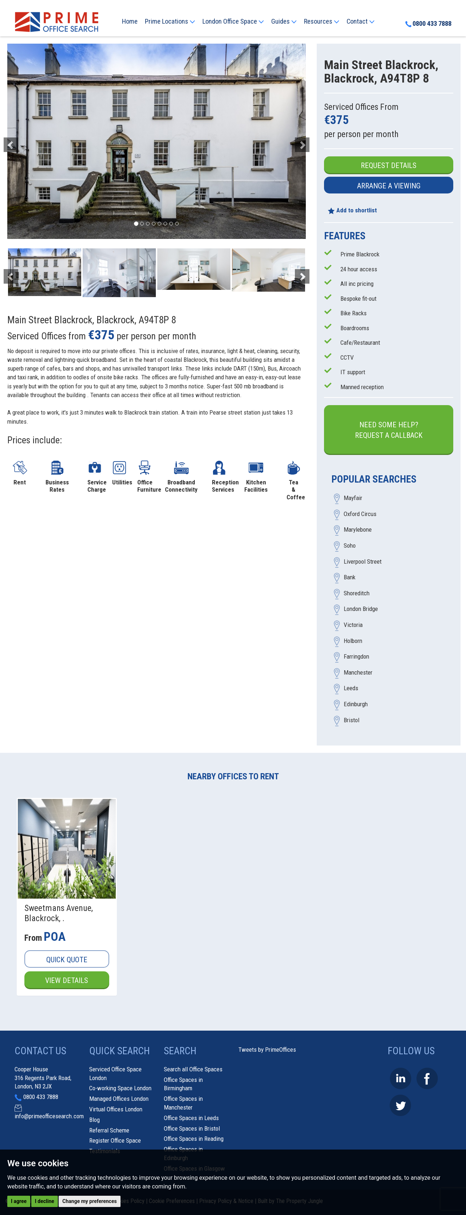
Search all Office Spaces (193, 1069)
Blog (94, 1119)
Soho (350, 545)
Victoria (353, 625)
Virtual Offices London (115, 1109)
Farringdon (356, 656)
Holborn (353, 640)
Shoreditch (357, 593)
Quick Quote (66, 959)
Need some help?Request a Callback (389, 430)
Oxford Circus (360, 513)
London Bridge (361, 609)
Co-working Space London (120, 1088)
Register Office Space (115, 1140)
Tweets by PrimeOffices (267, 1049)
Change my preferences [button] (89, 1201)
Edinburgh (356, 704)
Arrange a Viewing (388, 185)
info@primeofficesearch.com (49, 1116)
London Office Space (233, 21)
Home (130, 21)
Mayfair (353, 498)
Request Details (388, 165)
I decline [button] (44, 1201)
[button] (29, 141)
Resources (321, 21)
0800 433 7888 (428, 24)
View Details (66, 980)
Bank (349, 577)
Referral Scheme (109, 1130)
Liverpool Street (363, 561)
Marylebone (358, 529)
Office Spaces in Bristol (192, 1128)
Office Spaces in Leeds (191, 1118)
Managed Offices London (119, 1098)
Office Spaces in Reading (194, 1138)
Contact (361, 21)
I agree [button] (19, 1201)
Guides (284, 21)
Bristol (351, 720)
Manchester (358, 672)
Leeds (351, 688)
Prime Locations (170, 21)
